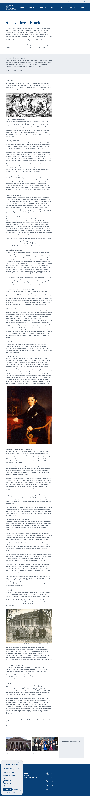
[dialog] (11, 777)
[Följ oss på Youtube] (56, 789)
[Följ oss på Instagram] (56, 781)
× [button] (20, 762)
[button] (12, 792)
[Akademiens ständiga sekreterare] (71, 741)
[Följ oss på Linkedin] (56, 785)
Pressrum (26, 779)
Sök (83, 1)
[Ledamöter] (45, 747)
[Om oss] (18, 747)
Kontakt (26, 773)
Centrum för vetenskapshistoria (14, 70)
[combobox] (18, 762)
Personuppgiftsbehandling (30, 777)
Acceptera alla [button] (8, 789)
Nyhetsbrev (26, 775)
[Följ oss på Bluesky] (56, 773)
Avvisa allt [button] (17, 789)
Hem (7, 12)
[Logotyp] (8, 7)
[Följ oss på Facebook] (56, 777)
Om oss (11, 12)
